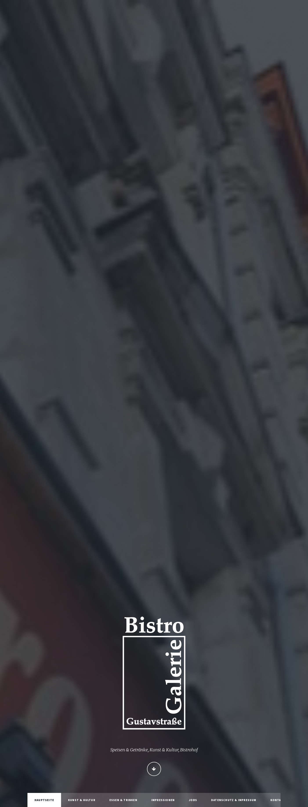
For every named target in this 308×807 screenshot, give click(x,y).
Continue (154, 769)
